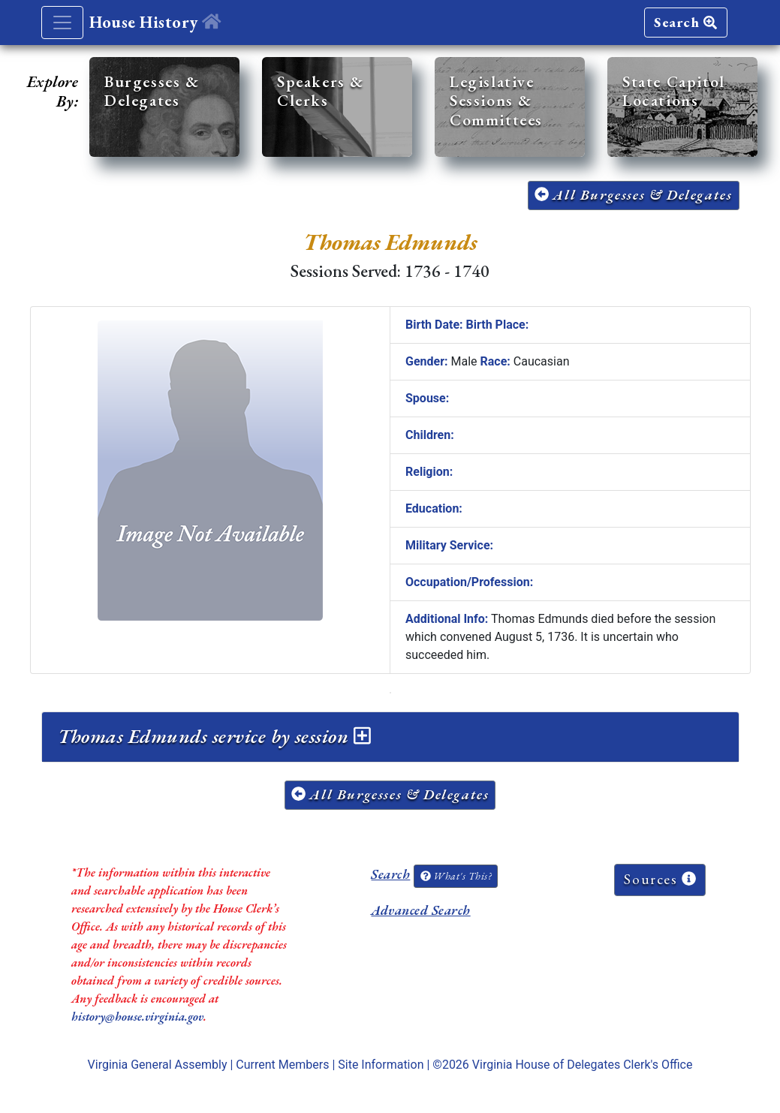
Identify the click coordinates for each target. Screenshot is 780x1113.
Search (685, 22)
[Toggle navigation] (62, 22)
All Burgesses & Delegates (634, 194)
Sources (660, 879)
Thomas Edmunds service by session (214, 736)
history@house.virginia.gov (137, 1016)
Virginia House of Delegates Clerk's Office (582, 1064)
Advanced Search (420, 910)
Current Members (282, 1064)
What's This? (455, 876)
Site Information (380, 1064)
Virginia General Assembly (157, 1064)
